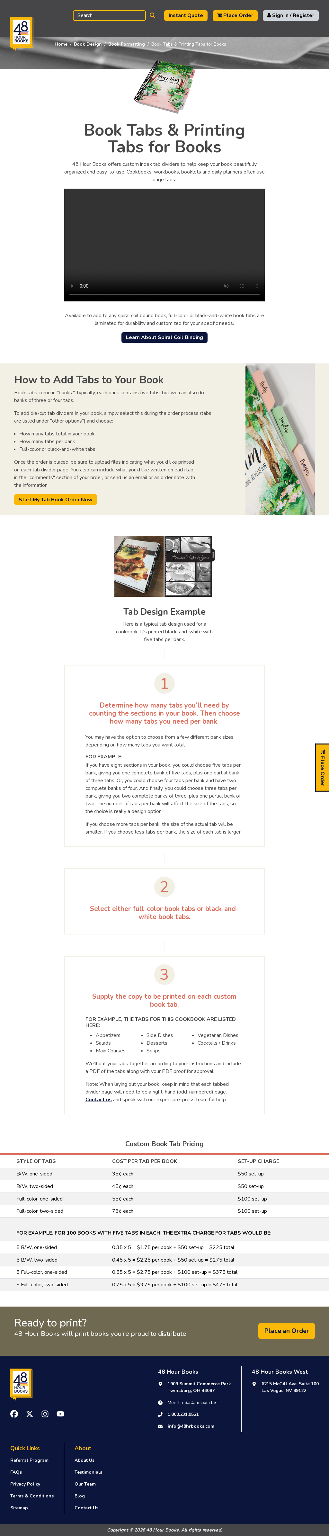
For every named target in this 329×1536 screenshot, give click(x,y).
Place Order (235, 15)
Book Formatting (126, 44)
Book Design (88, 44)
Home (61, 44)
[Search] (109, 15)
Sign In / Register (290, 15)
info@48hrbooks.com (191, 1426)
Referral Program (29, 1460)
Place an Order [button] (286, 1330)
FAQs (16, 1472)
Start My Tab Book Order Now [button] (56, 499)
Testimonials (88, 1472)
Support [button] (297, 30)
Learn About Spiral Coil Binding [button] (164, 337)
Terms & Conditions (32, 1496)
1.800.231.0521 (183, 1414)
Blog (80, 1496)
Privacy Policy (25, 1484)
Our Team (85, 1484)
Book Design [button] (177, 30)
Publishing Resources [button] (240, 30)
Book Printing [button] (69, 30)
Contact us (98, 1099)
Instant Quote (186, 15)
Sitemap (19, 1508)
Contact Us (86, 1508)
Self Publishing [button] (124, 30)
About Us (84, 1460)
